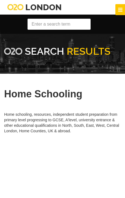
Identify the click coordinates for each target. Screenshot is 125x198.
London (34, 7)
